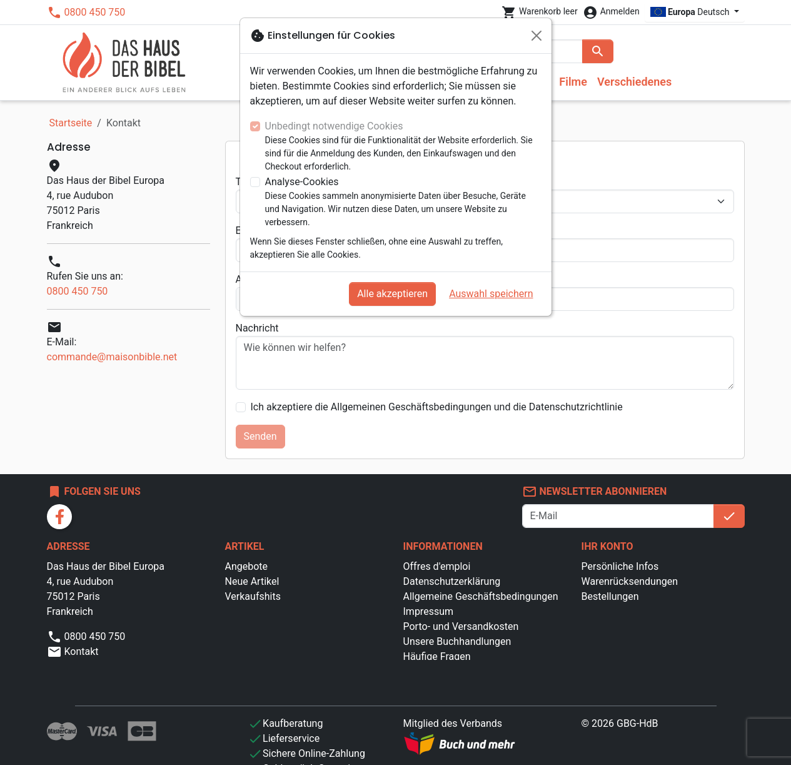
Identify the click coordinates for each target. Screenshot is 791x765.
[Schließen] (536, 36)
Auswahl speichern (491, 294)
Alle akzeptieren (392, 294)
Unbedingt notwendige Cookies (334, 126)
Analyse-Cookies (302, 182)
